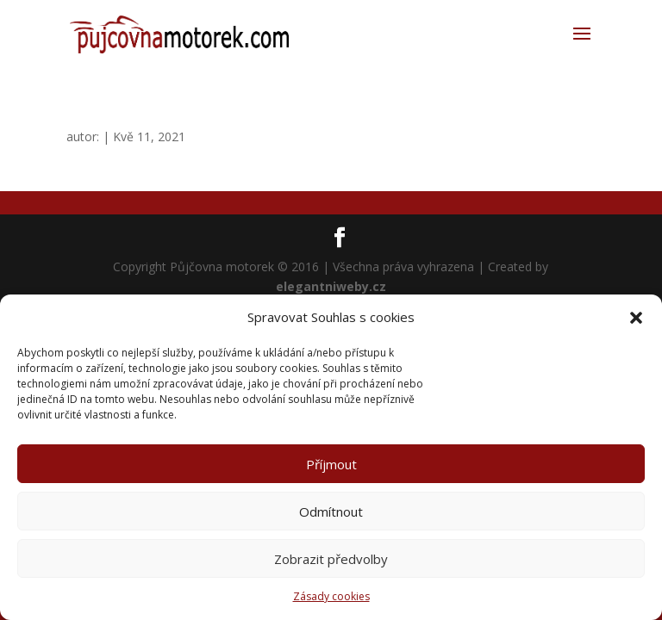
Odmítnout (331, 511)
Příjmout (331, 464)
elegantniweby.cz (331, 286)
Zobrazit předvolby (331, 558)
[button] (636, 317)
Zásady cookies (331, 596)
